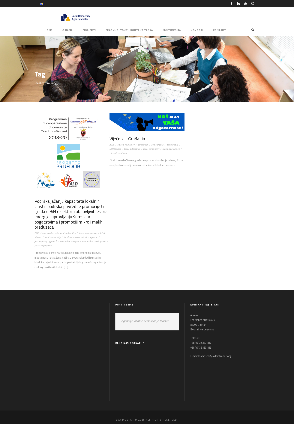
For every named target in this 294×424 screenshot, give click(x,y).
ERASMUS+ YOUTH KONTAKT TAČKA (131, 30)
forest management (88, 227)
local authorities (132, 148)
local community (53, 231)
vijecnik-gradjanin (119, 153)
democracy (143, 144)
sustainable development (94, 236)
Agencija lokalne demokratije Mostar (145, 315)
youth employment (43, 240)
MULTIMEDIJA (173, 30)
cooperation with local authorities (59, 227)
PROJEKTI (92, 30)
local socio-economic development (81, 231)
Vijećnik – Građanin (127, 138)
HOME (52, 30)
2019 (36, 227)
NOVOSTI (198, 30)
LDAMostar (115, 148)
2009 (112, 144)
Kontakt (220, 30)
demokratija (172, 144)
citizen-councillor (126, 144)
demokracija (157, 144)
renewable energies (69, 236)
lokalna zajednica (171, 148)
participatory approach (45, 236)
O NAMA (70, 30)
